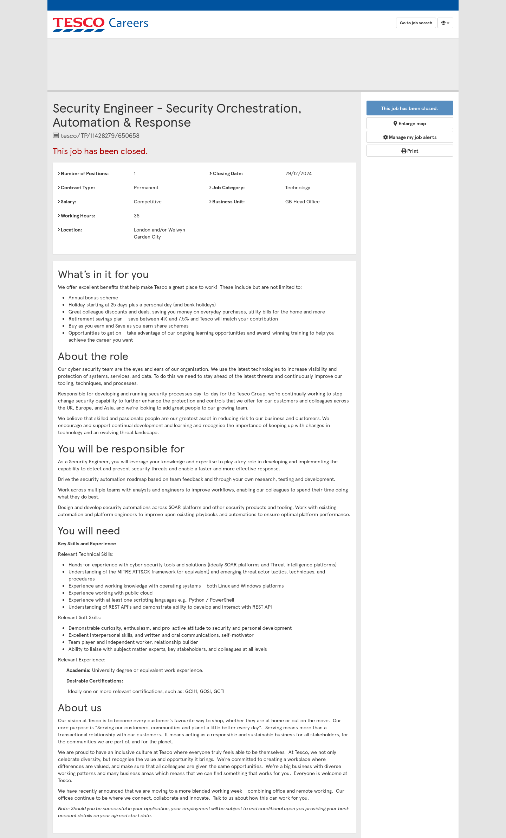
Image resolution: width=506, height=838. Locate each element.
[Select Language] (445, 23)
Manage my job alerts (410, 136)
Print (410, 150)
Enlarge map (410, 123)
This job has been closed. (409, 108)
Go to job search (416, 23)
